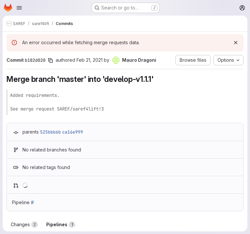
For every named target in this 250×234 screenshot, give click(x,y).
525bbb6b (50, 132)
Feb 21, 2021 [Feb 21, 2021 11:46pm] (89, 60)
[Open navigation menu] (19, 8)
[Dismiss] (236, 42)
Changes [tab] (24, 224)
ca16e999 (72, 132)
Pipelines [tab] (60, 224)
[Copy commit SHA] (50, 60)
